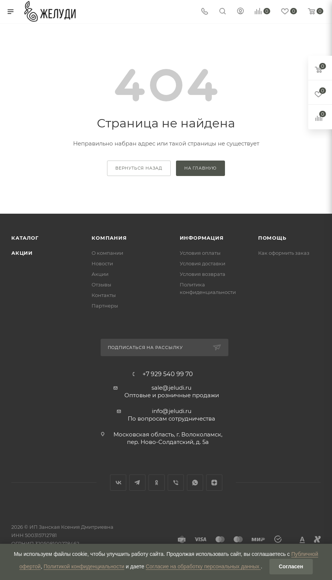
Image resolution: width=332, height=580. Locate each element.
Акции (22, 253)
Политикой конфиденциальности (84, 566)
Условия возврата (202, 274)
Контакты (104, 295)
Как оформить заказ (283, 253)
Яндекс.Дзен (214, 482)
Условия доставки (202, 263)
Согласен (291, 566)
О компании (107, 253)
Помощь (272, 238)
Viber (176, 482)
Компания (109, 238)
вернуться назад (138, 168)
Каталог (25, 238)
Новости (102, 263)
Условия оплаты (200, 253)
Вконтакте (118, 482)
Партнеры (105, 306)
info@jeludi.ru (171, 411)
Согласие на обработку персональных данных (203, 566)
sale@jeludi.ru (171, 387)
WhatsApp (195, 482)
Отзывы (101, 285)
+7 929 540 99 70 (167, 374)
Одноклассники (156, 482)
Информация (202, 238)
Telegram (137, 482)
